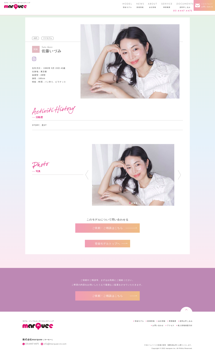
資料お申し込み (186, 321)
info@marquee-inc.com (55, 344)
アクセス (170, 325)
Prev (86, 175)
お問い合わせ (157, 325)
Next (179, 175)
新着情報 (151, 321)
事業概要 (172, 321)
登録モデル (139, 321)
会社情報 (162, 321)
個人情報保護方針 (185, 325)
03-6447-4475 (183, 11)
